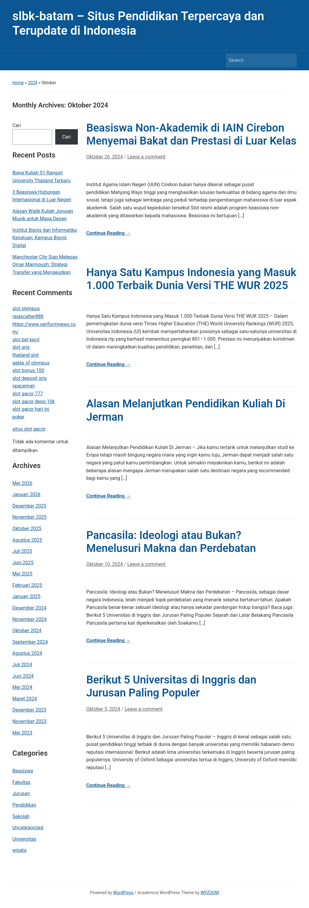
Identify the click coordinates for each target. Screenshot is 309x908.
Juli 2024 (22, 664)
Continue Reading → (108, 233)
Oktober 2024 (26, 630)
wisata (19, 850)
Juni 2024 (22, 676)
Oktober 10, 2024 (104, 564)
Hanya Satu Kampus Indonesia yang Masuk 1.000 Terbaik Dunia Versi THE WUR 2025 (191, 279)
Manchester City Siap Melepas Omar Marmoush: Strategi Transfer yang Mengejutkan (44, 264)
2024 (32, 82)
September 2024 (30, 642)
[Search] (255, 60)
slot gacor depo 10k (33, 401)
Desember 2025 (29, 506)
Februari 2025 (27, 585)
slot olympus (26, 308)
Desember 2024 (29, 608)
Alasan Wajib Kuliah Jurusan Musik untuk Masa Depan (42, 215)
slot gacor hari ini (30, 409)
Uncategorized (27, 827)
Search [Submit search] (289, 60)
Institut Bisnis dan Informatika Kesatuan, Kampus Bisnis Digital (44, 237)
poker (18, 417)
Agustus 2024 (27, 653)
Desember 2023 (29, 710)
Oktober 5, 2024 (103, 709)
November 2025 (29, 517)
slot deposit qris (29, 378)
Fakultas (21, 782)
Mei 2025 (22, 574)
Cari (16, 125)
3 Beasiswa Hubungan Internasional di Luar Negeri (41, 196)
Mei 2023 (22, 733)
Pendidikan (24, 805)
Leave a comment (146, 157)
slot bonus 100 (28, 370)
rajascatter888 (27, 316)
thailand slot (25, 355)
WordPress (123, 892)
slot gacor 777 (27, 394)
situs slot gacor (29, 429)
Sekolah (21, 816)
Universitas (24, 839)
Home (18, 82)
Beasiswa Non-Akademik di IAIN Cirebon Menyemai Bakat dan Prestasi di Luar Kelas (191, 134)
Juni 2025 (22, 563)
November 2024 (29, 619)
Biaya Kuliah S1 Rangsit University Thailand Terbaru (41, 176)
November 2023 (29, 721)
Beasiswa (22, 771)
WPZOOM (210, 892)
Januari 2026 (26, 494)
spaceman (23, 386)
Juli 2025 (22, 551)
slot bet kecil (26, 339)
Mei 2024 (22, 687)
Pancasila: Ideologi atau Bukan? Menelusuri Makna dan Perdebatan (171, 542)
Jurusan (21, 793)
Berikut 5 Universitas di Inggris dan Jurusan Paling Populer (171, 686)
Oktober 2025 (26, 528)
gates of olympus (30, 363)
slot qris (21, 347)
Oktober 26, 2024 (104, 157)
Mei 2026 (22, 483)
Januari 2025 (26, 596)
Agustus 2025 (27, 540)
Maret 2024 (24, 699)
